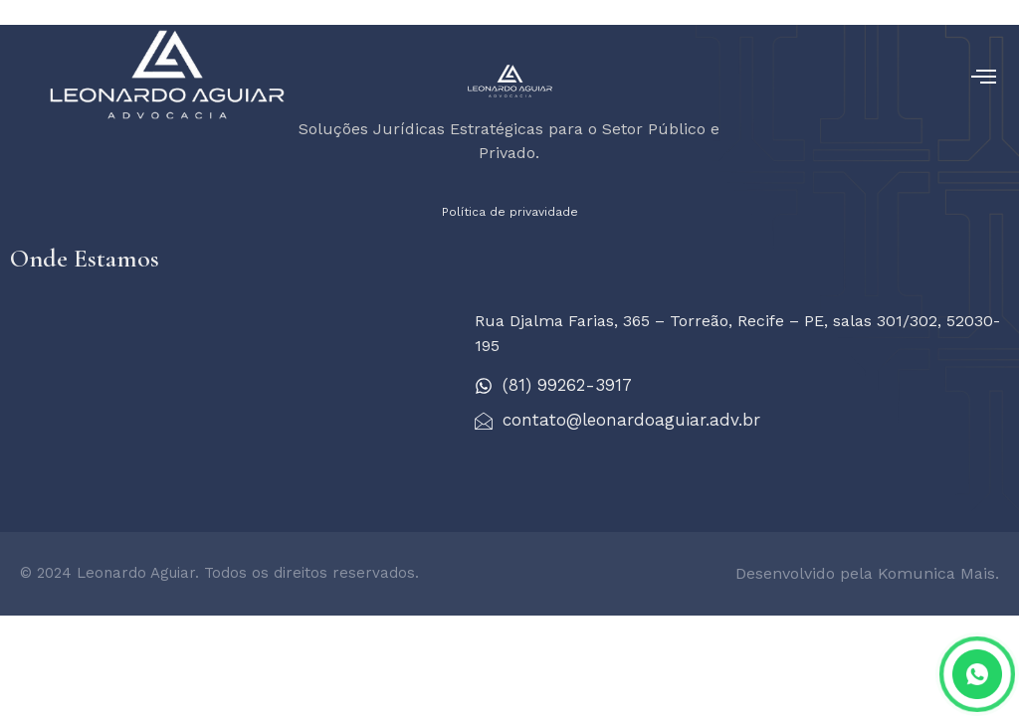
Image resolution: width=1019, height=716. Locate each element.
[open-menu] (984, 77)
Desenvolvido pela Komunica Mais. (867, 573)
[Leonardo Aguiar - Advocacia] (232, 387)
